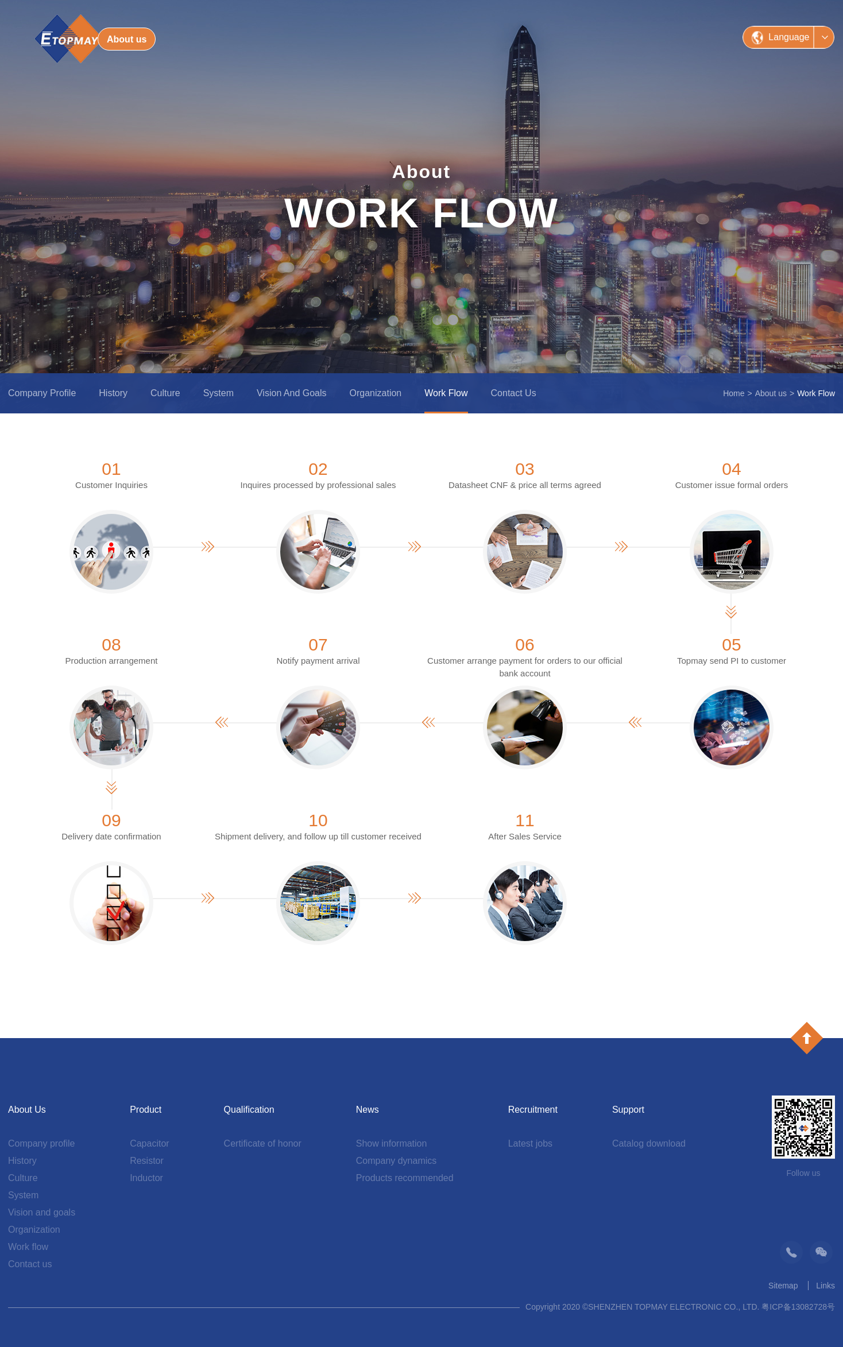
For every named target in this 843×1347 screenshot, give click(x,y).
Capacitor (149, 1143)
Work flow (445, 393)
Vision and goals (292, 393)
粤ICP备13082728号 (798, 1306)
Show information (391, 1143)
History (113, 393)
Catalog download (649, 1143)
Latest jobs (530, 1143)
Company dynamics (396, 1161)
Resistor (147, 1161)
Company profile (42, 393)
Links (825, 1285)
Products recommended (405, 1178)
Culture (165, 393)
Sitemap (783, 1285)
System (218, 393)
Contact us (513, 393)
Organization (376, 393)
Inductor (146, 1178)
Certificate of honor (262, 1143)
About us (771, 393)
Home (733, 393)
